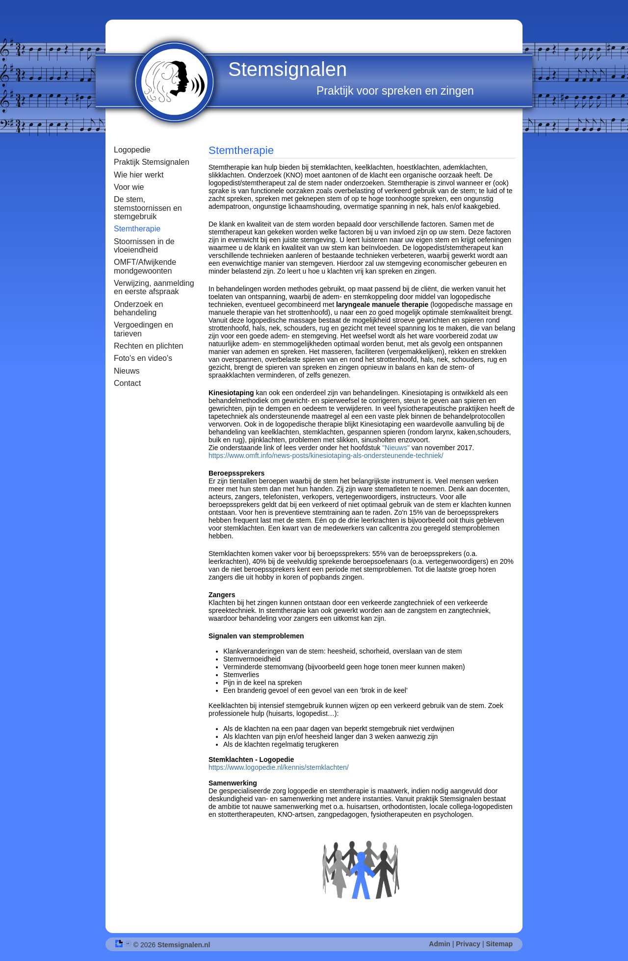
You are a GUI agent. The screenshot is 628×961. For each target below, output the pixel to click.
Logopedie (132, 150)
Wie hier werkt (138, 175)
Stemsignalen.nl (183, 945)
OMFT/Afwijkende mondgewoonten (145, 266)
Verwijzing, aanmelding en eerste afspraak (154, 287)
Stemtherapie (137, 229)
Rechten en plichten (148, 346)
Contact (127, 383)
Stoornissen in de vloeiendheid (144, 245)
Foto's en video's (143, 358)
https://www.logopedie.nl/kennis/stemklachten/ (279, 767)
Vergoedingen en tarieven (143, 329)
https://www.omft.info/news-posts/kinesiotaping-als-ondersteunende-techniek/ (326, 455)
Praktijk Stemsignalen (151, 162)
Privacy (468, 944)
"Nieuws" (397, 448)
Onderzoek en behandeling (138, 308)
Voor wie (129, 187)
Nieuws (126, 371)
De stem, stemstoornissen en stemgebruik (148, 208)
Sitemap (499, 944)
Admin (439, 944)
